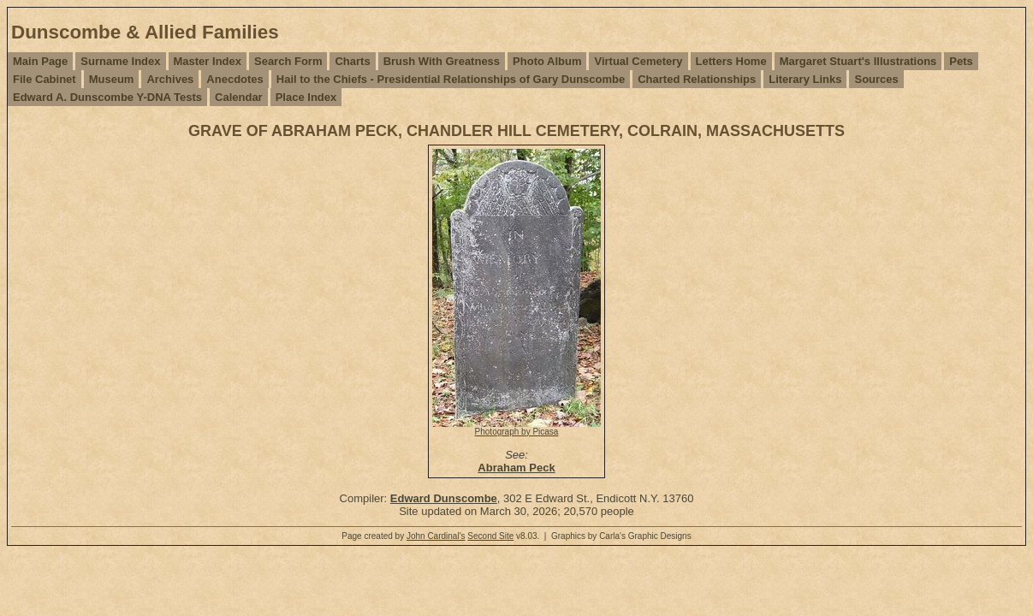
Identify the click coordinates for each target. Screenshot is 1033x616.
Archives (169, 79)
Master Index (207, 61)
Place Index (306, 97)
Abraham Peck (516, 467)
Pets (960, 61)
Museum (111, 79)
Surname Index (120, 61)
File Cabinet (44, 79)
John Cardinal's (436, 536)
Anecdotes (234, 79)
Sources (876, 79)
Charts (352, 61)
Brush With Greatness (441, 61)
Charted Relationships (697, 79)
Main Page (40, 61)
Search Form (288, 61)
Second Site (490, 536)
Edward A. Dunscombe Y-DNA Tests (107, 97)
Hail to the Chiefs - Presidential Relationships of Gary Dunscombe (450, 79)
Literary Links (805, 79)
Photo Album (547, 61)
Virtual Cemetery (638, 61)
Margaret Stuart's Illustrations (858, 61)
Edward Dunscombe (443, 498)
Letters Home (731, 61)
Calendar (239, 97)
